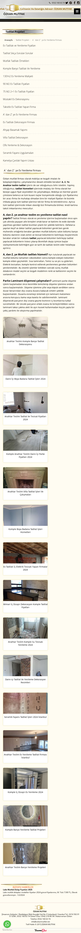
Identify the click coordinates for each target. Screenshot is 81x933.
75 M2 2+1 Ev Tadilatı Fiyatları (18, 91)
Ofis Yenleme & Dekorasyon (17, 145)
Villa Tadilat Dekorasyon (15, 137)
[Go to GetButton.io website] (7, 930)
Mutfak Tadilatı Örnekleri (16, 61)
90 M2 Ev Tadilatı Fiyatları (16, 84)
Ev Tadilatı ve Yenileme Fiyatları (19, 45)
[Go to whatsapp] (7, 924)
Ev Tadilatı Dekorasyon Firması (19, 122)
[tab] (40, 45)
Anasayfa (8, 40)
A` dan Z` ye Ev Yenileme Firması (20, 114)
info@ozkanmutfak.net (40, 922)
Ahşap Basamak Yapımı (15, 130)
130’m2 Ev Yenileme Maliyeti (18, 76)
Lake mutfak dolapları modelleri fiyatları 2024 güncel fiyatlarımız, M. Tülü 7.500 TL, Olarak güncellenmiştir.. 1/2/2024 (40, 892)
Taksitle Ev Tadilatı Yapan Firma (19, 107)
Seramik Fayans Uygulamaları (18, 152)
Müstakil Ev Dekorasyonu (16, 99)
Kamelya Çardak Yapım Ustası (18, 160)
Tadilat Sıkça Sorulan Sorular (18, 53)
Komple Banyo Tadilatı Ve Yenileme (21, 68)
